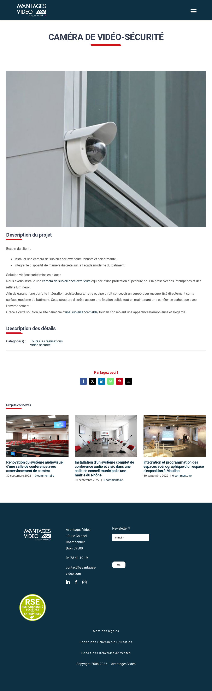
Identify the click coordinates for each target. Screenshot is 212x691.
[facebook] (76, 582)
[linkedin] (68, 582)
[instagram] (84, 582)
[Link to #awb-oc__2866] (193, 11)
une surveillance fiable (81, 312)
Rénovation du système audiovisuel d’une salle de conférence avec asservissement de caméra (35, 466)
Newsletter (121, 528)
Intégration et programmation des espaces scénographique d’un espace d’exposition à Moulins (173, 466)
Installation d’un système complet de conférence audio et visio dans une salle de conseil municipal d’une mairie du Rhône (104, 468)
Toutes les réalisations (46, 341)
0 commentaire (44, 475)
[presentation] (143, 551)
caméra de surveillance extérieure (66, 281)
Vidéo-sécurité (40, 345)
